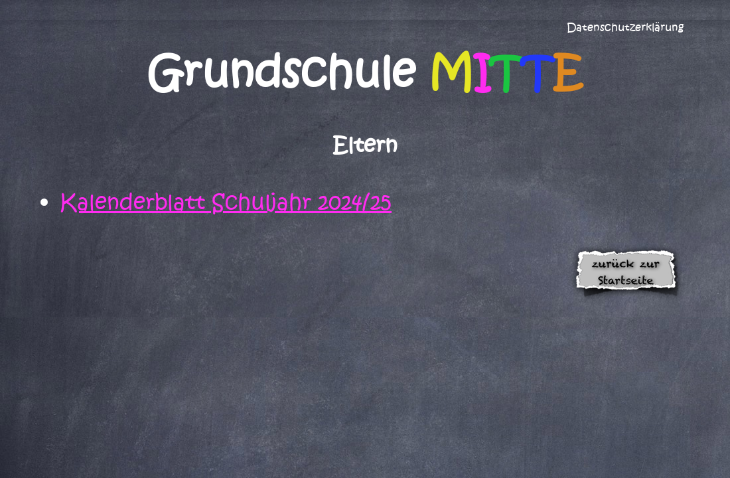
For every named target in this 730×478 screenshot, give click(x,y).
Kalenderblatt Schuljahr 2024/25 (226, 202)
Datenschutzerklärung (625, 27)
